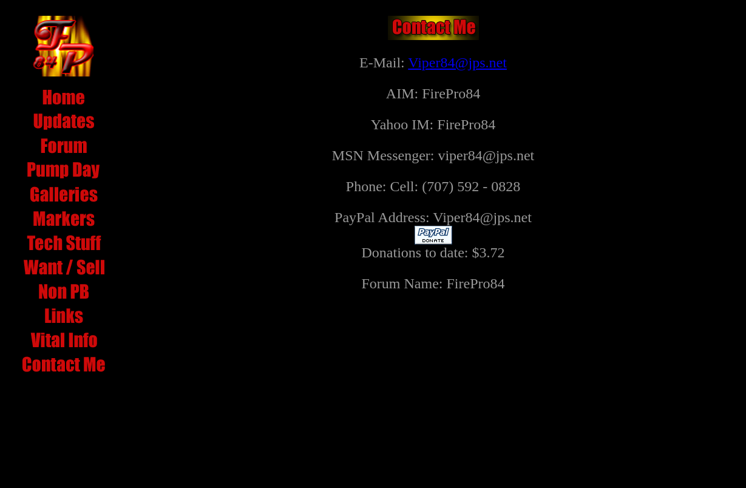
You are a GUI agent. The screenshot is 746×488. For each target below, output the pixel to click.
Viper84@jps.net (457, 62)
